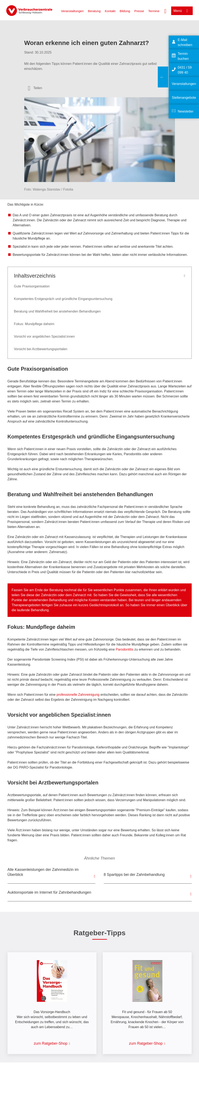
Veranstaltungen (72, 11)
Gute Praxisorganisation (32, 286)
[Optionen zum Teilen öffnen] (35, 88)
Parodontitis (125, 649)
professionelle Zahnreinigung (77, 694)
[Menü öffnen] (182, 10)
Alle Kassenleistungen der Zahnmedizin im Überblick (43, 872)
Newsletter (186, 111)
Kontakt (110, 11)
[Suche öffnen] (165, 10)
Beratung (94, 11)
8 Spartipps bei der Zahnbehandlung (134, 875)
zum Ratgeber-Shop (50, 1043)
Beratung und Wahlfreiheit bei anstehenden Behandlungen (57, 311)
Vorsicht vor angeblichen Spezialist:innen (44, 336)
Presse (139, 11)
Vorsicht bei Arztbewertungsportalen (40, 349)
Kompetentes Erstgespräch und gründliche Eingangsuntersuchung (63, 299)
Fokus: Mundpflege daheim (34, 324)
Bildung (125, 11)
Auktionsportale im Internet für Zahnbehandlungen (49, 892)
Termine (153, 11)
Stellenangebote (184, 97)
